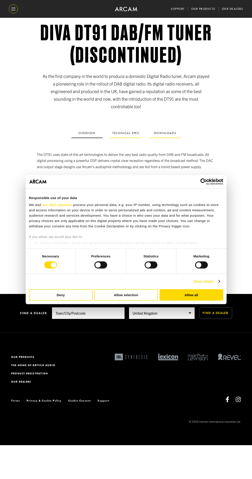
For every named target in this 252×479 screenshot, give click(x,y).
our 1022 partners (57, 205)
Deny (61, 295)
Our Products (203, 9)
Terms (15, 434)
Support (178, 9)
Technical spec (126, 133)
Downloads (165, 133)
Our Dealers (232, 9)
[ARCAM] (126, 9)
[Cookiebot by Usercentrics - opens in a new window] (203, 181)
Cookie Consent (79, 434)
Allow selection (126, 295)
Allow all (191, 295)
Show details (203, 281)
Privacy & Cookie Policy (44, 434)
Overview (87, 133)
